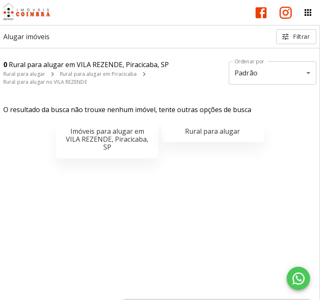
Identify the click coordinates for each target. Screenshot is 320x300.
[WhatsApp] (298, 278)
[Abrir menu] (308, 12)
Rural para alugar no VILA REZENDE (45, 81)
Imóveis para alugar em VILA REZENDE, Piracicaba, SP (107, 139)
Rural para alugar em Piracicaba (98, 74)
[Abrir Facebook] (261, 12)
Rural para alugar (24, 74)
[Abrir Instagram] (285, 12)
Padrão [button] (246, 73)
